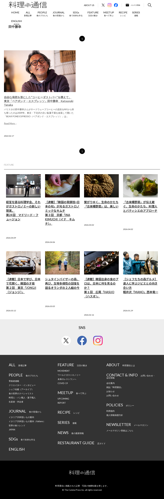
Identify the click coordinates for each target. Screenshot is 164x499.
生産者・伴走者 (16, 401)
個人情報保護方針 (114, 415)
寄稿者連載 (14, 381)
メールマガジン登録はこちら (119, 430)
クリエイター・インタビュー (22, 385)
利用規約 (110, 411)
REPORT (62, 403)
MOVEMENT (64, 371)
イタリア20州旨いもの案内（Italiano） (27, 421)
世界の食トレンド (17, 425)
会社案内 (110, 383)
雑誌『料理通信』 (114, 387)
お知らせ (110, 391)
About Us (89, 5)
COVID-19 (63, 383)
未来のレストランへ (67, 379)
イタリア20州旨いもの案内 (21, 417)
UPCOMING (63, 398)
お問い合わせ (112, 395)
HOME (15, 12)
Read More (9, 123)
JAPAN (12, 429)
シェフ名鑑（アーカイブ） (21, 389)
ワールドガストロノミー (69, 375)
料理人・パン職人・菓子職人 (22, 397)
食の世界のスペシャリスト (21, 393)
